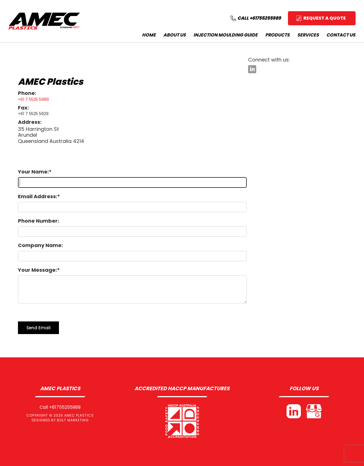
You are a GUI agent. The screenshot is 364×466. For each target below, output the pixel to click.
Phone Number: (38, 220)
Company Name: (40, 245)
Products (277, 35)
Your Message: (37, 269)
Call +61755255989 (60, 407)
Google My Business (314, 411)
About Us (174, 35)
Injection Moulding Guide (225, 35)
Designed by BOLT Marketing (60, 420)
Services (308, 35)
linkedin (252, 69)
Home (149, 35)
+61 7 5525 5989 (33, 99)
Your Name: (33, 171)
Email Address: (37, 196)
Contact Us (340, 35)
